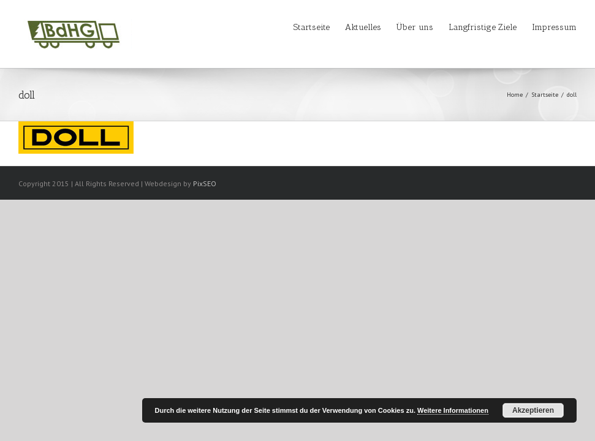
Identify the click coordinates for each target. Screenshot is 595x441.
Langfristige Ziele (483, 27)
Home (515, 95)
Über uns (414, 27)
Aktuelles (363, 27)
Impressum (554, 27)
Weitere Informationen (452, 410)
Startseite (312, 27)
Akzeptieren (533, 410)
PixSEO (204, 183)
